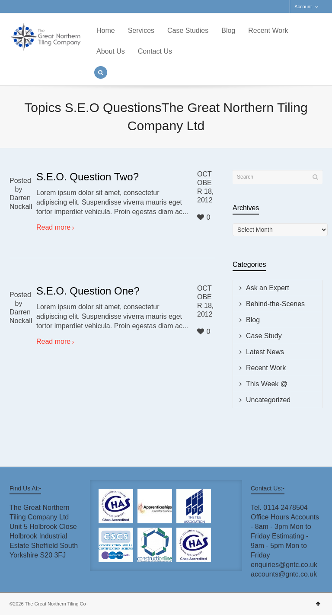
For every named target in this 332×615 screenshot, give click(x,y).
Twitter (15, 6)
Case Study (264, 336)
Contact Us (155, 51)
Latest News (265, 352)
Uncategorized (268, 400)
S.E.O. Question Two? (87, 177)
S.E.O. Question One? (88, 291)
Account (303, 6)
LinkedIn (40, 6)
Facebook (27, 6)
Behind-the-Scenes (275, 304)
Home (105, 30)
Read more (53, 227)
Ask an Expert (267, 287)
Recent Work (268, 30)
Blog (228, 30)
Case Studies (187, 30)
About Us (110, 51)
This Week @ (266, 384)
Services (141, 30)
